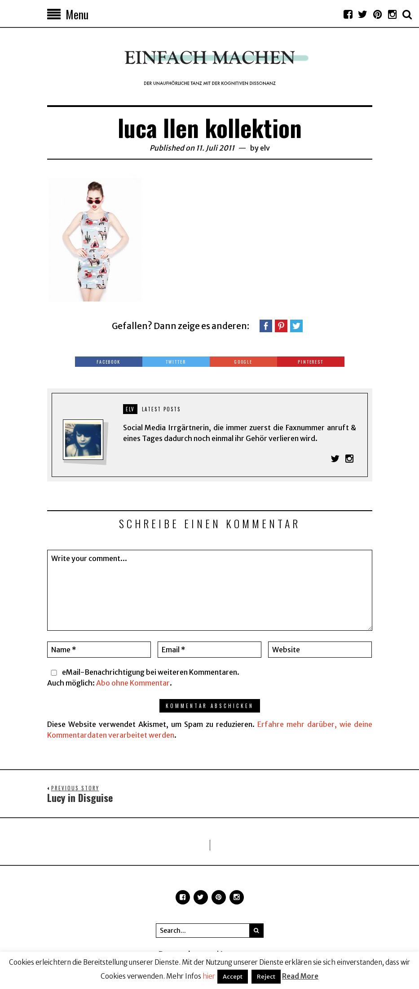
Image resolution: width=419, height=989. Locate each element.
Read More (300, 976)
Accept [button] (233, 976)
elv (265, 147)
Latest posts (161, 409)
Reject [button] (266, 976)
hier (209, 976)
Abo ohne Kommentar (133, 682)
